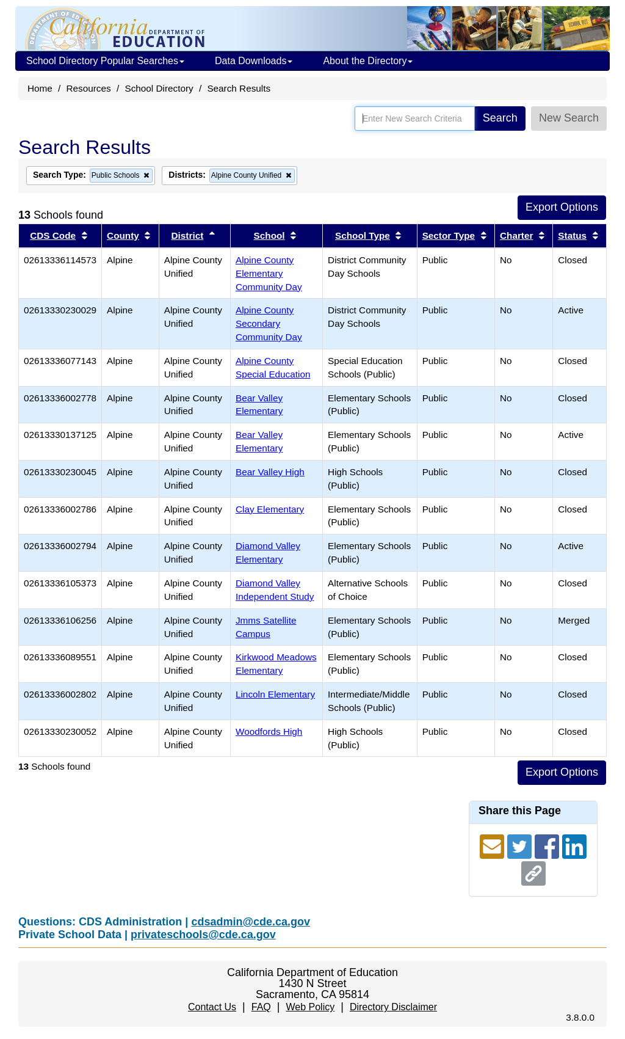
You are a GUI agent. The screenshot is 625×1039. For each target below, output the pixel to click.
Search (500, 118)
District (188, 235)
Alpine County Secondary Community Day (269, 323)
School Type (362, 235)
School (269, 235)
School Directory (159, 88)
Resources (89, 88)
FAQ (261, 1007)
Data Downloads (253, 61)
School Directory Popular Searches (105, 61)
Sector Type (448, 235)
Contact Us (212, 1007)
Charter (516, 235)
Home (39, 88)
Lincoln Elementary (275, 694)
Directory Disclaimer (393, 1007)
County (123, 235)
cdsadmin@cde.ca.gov (250, 922)
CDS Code (53, 235)
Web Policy (310, 1007)
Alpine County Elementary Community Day (269, 273)
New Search (569, 118)
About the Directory (368, 61)
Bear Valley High (270, 472)
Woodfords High (269, 731)
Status (572, 235)
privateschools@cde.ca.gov (203, 934)
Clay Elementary (270, 509)
